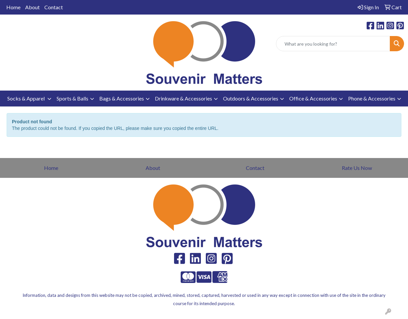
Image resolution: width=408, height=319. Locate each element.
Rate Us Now (357, 168)
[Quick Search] (333, 43)
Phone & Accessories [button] (371, 98)
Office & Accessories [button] (313, 98)
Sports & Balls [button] (72, 98)
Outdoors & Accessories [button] (250, 98)
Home (13, 7)
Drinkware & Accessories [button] (183, 98)
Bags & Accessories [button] (121, 98)
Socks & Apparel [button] (26, 98)
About (32, 7)
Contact (53, 7)
